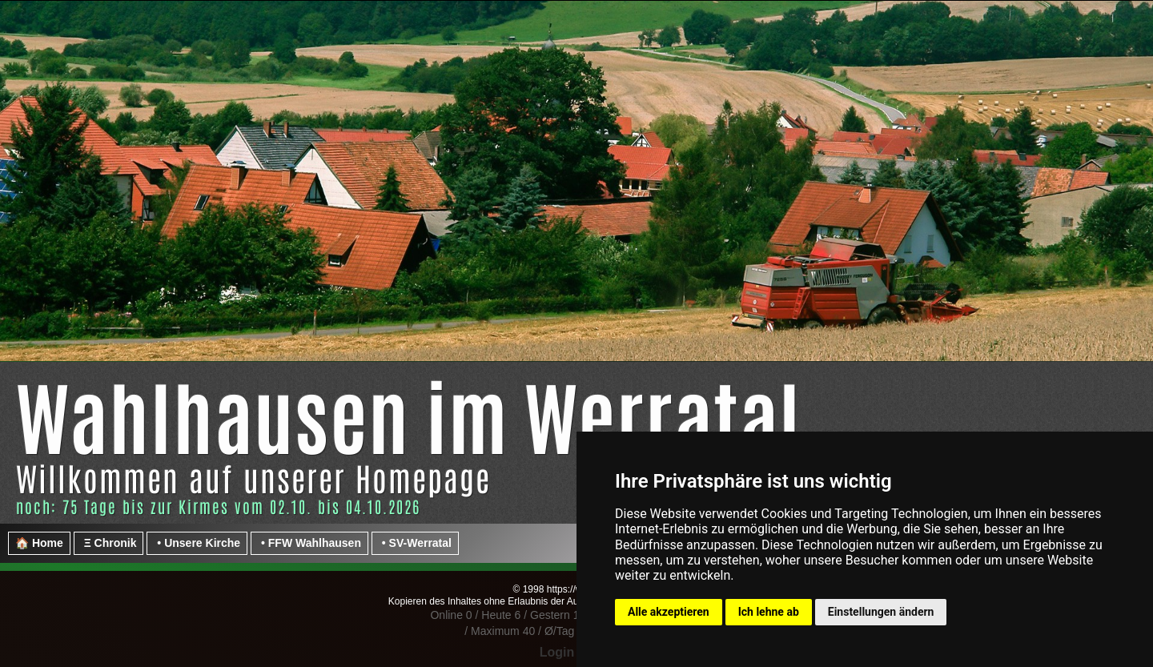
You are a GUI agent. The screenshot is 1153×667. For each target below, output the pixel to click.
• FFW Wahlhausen (309, 542)
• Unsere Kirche (197, 542)
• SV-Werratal (415, 542)
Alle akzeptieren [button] (668, 611)
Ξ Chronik (109, 542)
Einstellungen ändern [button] (881, 611)
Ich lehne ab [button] (768, 611)
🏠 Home (39, 542)
